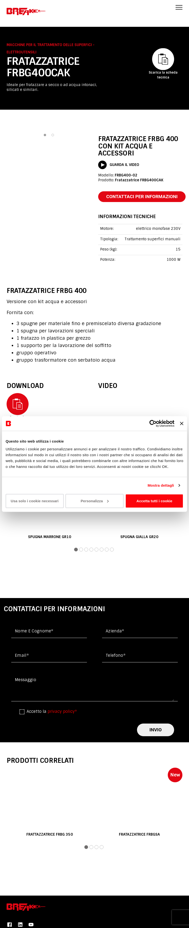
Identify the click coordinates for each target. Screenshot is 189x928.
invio (155, 730)
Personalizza (95, 501)
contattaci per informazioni (142, 196)
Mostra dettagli (160, 485)
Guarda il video (118, 165)
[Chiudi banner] (181, 423)
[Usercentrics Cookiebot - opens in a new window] (153, 423)
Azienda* (115, 631)
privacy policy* (62, 711)
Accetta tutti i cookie (154, 501)
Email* (22, 655)
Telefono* (116, 655)
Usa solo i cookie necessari (35, 501)
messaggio (25, 679)
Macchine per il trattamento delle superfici (50, 44)
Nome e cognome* (34, 631)
